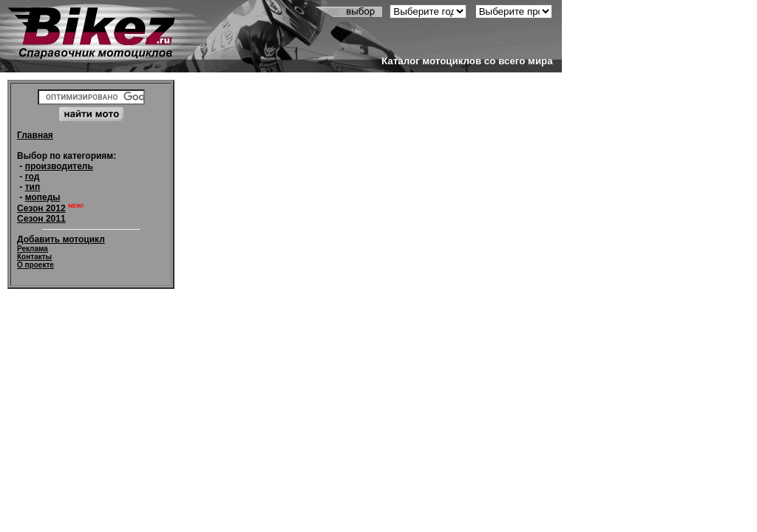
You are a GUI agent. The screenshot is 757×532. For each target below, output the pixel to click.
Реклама (32, 249)
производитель (59, 166)
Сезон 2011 (41, 219)
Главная (35, 135)
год (32, 176)
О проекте (35, 265)
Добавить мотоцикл (61, 239)
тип (33, 187)
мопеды (43, 197)
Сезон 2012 (41, 208)
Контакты (34, 257)
